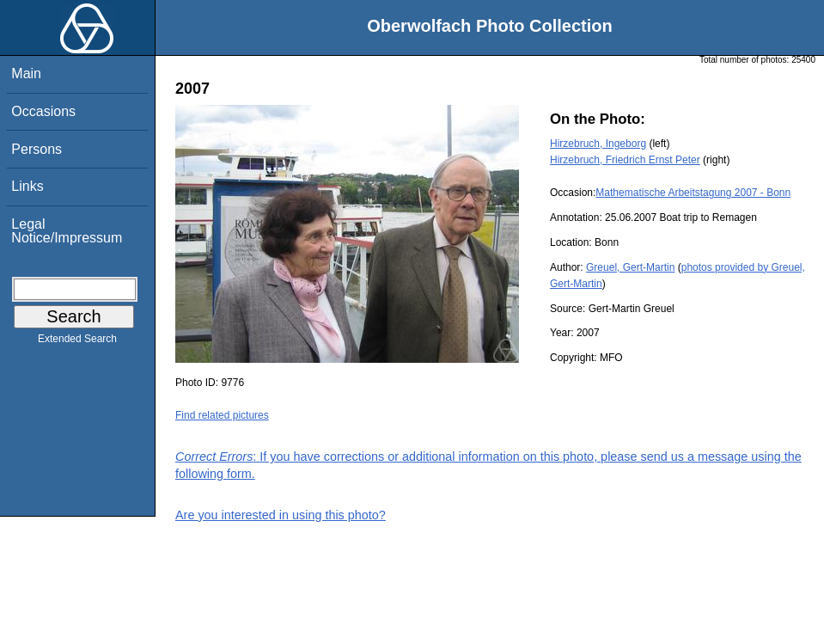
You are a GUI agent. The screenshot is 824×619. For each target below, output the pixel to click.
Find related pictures (222, 415)
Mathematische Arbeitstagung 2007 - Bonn (692, 193)
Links (27, 186)
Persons (36, 149)
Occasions (43, 111)
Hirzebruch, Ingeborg (598, 144)
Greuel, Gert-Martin (630, 267)
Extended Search (77, 342)
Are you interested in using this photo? (280, 515)
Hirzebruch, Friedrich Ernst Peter (625, 160)
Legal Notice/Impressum (66, 231)
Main (26, 73)
